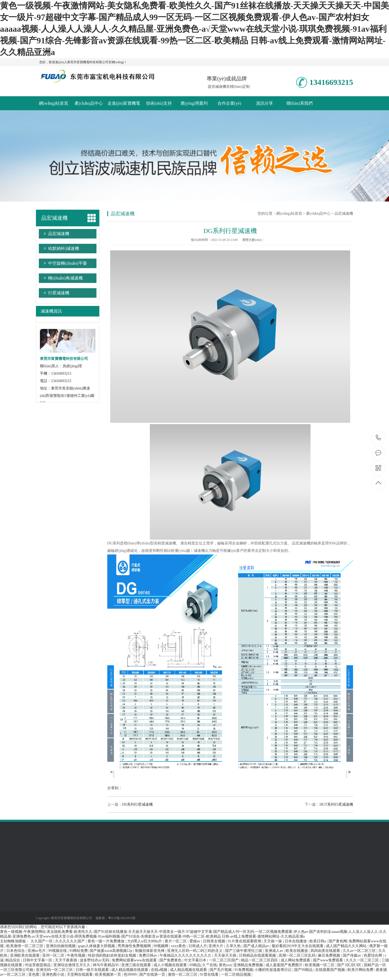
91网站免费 (78, 951)
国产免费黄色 (171, 960)
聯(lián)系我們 (299, 103)
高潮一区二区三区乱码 (298, 955)
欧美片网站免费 (361, 970)
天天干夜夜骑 (66, 960)
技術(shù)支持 (159, 103)
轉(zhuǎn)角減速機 (65, 278)
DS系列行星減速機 (137, 804)
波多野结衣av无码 (95, 960)
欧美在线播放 (297, 951)
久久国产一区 (42, 941)
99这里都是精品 (38, 965)
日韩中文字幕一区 (38, 960)
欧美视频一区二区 (320, 965)
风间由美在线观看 (326, 951)
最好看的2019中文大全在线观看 (298, 946)
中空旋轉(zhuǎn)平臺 (67, 263)
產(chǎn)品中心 (89, 103)
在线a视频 (159, 970)
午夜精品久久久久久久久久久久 (186, 955)
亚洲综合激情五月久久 (72, 965)
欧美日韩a (318, 941)
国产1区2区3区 (349, 965)
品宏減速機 (54, 218)
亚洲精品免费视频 (248, 965)
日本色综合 (16, 951)
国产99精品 (304, 970)
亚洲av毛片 (37, 951)
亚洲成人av (274, 951)
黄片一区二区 (176, 941)
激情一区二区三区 (183, 974)
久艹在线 (209, 965)
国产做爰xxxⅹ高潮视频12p (111, 951)
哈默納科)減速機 (63, 248)
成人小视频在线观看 (171, 965)
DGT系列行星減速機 (336, 804)
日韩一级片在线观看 (93, 970)
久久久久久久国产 (70, 941)
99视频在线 (58, 951)
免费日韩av (148, 955)
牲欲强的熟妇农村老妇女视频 (112, 955)
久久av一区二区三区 (360, 951)
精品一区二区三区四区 (260, 960)
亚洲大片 (216, 946)
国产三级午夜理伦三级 (244, 951)
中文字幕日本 (195, 960)
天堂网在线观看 (80, 974)
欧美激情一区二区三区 (25, 946)
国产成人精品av (256, 946)
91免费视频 (243, 970)
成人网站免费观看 (296, 960)
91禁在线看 (210, 974)
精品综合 (13, 960)
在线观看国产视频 (330, 970)
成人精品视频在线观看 (130, 970)
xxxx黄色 (179, 946)
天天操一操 (273, 941)
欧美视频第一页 (108, 974)
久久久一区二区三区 (363, 960)
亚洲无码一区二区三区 (55, 970)
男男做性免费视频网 (135, 946)
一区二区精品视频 (236, 974)
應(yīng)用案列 (194, 103)
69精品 (195, 965)
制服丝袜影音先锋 (150, 951)
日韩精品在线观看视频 (258, 955)
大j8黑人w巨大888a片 (145, 941)
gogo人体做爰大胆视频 (97, 946)
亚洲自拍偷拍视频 (61, 946)
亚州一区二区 (54, 955)
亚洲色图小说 (53, 974)
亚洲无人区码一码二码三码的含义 (195, 951)
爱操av (195, 941)
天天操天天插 (225, 955)
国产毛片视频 (221, 970)
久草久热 (234, 946)
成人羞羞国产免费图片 (285, 965)
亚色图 (34, 974)
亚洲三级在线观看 (136, 965)
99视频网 (161, 946)
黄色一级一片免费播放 (106, 941)
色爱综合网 (373, 955)
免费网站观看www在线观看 (135, 960)
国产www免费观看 (328, 960)
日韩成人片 (197, 946)
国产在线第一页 (152, 974)
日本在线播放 (296, 941)
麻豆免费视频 (329, 955)
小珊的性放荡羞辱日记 (273, 970)
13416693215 (379, 437)
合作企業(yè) (229, 103)
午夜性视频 (76, 955)
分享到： (114, 788)
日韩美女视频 (214, 941)
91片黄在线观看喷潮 (245, 941)
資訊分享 (264, 103)
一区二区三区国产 (224, 960)
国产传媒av (352, 955)
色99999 (131, 974)
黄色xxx (225, 965)
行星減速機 (58, 293)
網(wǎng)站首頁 (53, 103)
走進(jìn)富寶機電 (124, 103)
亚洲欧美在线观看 (25, 955)
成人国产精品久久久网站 (347, 946)
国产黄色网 (337, 941)
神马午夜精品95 (106, 965)
